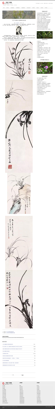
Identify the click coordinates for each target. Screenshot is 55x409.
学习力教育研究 (4, 389)
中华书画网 (3, 385)
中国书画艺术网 (4, 392)
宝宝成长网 (38, 388)
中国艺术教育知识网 (22, 397)
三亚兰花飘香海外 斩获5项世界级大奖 (8, 344)
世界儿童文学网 (38, 392)
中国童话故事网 (38, 393)
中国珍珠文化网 (4, 396)
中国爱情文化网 (21, 392)
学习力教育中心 (38, 396)
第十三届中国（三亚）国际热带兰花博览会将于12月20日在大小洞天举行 (12, 346)
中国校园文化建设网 (39, 401)
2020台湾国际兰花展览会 (6, 351)
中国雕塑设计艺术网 (4, 401)
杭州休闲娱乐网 (4, 397)
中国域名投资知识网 (22, 400)
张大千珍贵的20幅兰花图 (10, 331)
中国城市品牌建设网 (4, 400)
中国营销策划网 (21, 393)
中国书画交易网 (4, 393)
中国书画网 (38, 389)
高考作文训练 (21, 388)
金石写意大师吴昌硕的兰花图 (10, 332)
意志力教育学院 (38, 397)
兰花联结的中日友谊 (5, 353)
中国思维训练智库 (39, 400)
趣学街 (20, 385)
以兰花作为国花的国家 (6, 360)
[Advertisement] (19, 369)
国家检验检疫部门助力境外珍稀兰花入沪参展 (9, 365)
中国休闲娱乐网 (21, 396)
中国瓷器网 (3, 388)
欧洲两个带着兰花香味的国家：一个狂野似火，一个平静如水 (11, 358)
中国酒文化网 (21, 389)
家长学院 (38, 385)
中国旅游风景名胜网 (22, 401)
